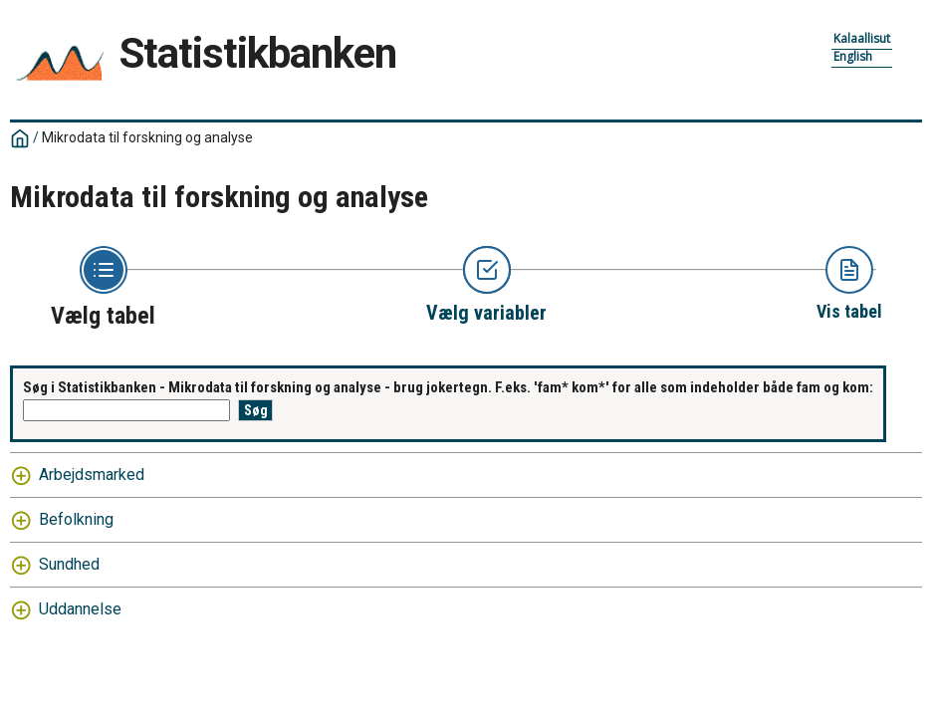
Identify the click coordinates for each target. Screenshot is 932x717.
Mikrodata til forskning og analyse (147, 137)
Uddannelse (80, 608)
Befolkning (76, 519)
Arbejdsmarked (91, 474)
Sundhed (69, 564)
